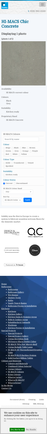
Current (9, 183)
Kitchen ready (12, 175)
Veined (30, 163)
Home (4, 284)
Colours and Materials (11, 361)
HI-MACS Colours (16, 372)
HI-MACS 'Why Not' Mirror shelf (22, 344)
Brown (32, 148)
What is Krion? (14, 383)
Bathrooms (6, 287)
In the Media (7, 386)
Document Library (17, 399)
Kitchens (5, 309)
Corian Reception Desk (18, 339)
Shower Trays (14, 298)
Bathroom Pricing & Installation (22, 306)
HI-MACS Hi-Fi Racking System (22, 355)
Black (16, 148)
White (15, 154)
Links (41, 399)
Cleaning (32, 399)
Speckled (9, 166)
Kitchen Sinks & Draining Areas (22, 317)
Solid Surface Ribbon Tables (20, 358)
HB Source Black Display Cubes (22, 342)
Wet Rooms (13, 295)
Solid (8, 163)
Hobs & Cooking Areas (18, 320)
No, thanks (31, 430)
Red (7, 154)
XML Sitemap (38, 404)
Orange (25, 151)
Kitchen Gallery (15, 314)
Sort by (6, 197)
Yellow (24, 154)
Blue (24, 148)
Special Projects (8, 331)
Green (8, 151)
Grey (17, 151)
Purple (35, 151)
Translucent (19, 163)
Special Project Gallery (18, 336)
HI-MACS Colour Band (12, 188)
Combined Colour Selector (20, 366)
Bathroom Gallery (16, 292)
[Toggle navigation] (42, 4)
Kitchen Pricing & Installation (21, 328)
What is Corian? (15, 377)
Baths (10, 301)
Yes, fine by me (17, 430)
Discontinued (22, 183)
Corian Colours (14, 369)
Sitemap (26, 404)
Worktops (12, 325)
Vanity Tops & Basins (17, 303)
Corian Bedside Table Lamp (20, 347)
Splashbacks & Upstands (19, 322)
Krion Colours (14, 375)
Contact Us (6, 388)
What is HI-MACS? (16, 380)
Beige (8, 148)
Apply (27, 200)
